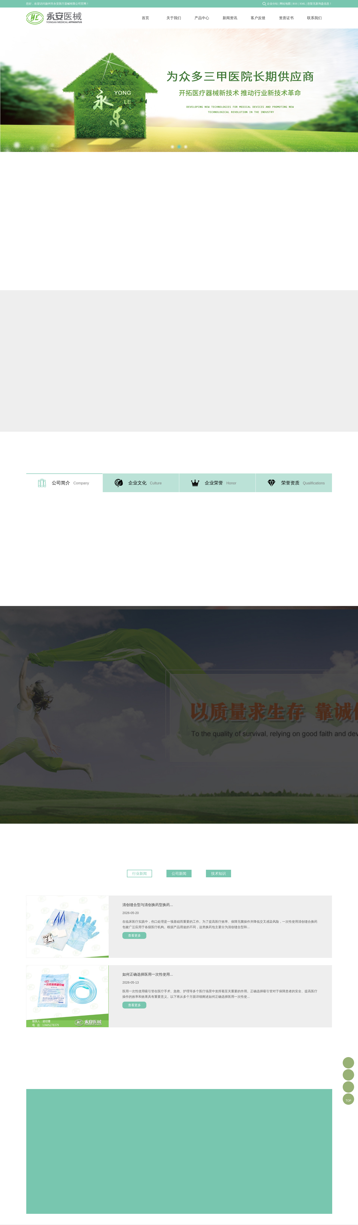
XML (302, 3)
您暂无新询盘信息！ (319, 3)
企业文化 (145, 482)
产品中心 (202, 18)
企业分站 (272, 3)
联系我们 (314, 18)
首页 (145, 18)
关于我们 (173, 18)
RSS (295, 3)
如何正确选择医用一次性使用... (147, 957)
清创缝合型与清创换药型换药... (147, 887)
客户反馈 (258, 18)
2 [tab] (179, 144)
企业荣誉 (221, 482)
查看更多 (134, 918)
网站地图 (285, 3)
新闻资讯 (230, 18)
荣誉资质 (303, 482)
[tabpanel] (179, 90)
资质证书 (286, 18)
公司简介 (70, 482)
